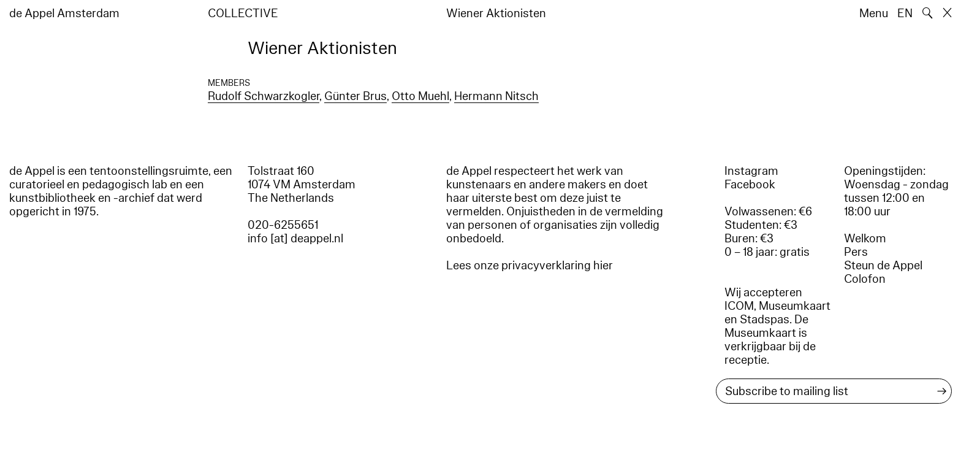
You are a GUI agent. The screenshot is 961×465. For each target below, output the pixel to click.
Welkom (865, 239)
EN (905, 13)
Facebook (749, 185)
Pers (856, 252)
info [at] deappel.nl (295, 239)
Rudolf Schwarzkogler (263, 96)
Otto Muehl (420, 96)
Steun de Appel (883, 266)
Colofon (865, 279)
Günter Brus (355, 96)
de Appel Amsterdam (64, 13)
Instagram (751, 171)
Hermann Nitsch (496, 96)
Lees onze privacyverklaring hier (529, 266)
